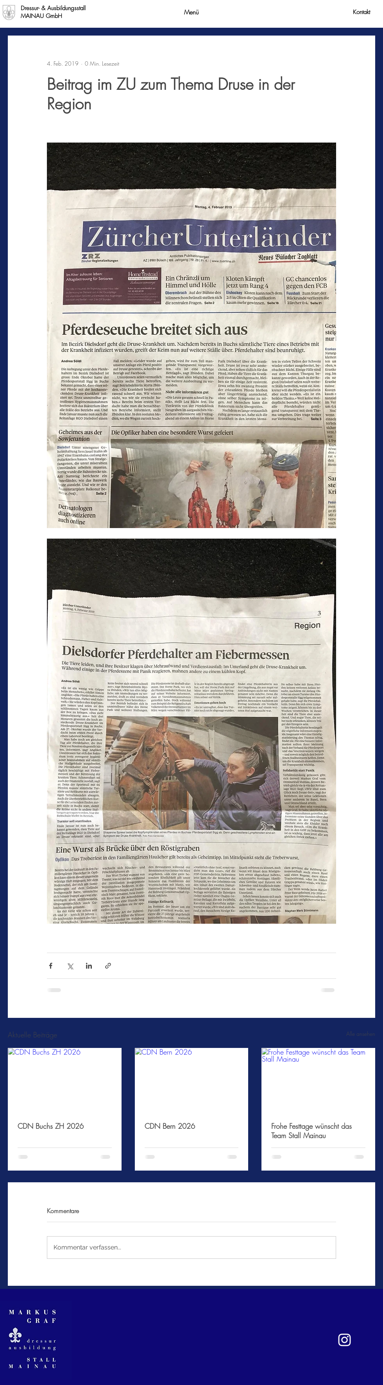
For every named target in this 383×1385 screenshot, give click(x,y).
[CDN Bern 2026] (191, 1080)
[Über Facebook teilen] (50, 965)
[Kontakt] (361, 12)
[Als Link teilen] (108, 965)
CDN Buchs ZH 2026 (51, 1126)
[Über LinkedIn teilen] (89, 965)
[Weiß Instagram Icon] (344, 1339)
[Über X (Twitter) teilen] (69, 965)
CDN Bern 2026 (170, 1126)
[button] (191, 12)
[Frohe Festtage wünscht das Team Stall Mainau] (318, 1080)
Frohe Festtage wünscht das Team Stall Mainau (311, 1130)
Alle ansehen (360, 1033)
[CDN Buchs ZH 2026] (64, 1080)
